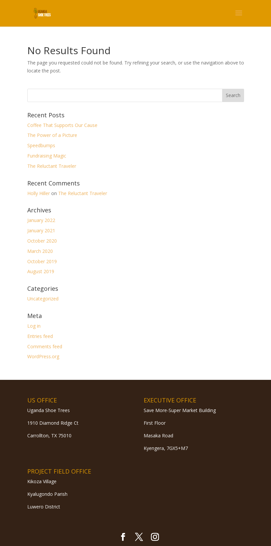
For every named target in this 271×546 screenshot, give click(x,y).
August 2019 (40, 271)
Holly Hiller (38, 193)
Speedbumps (41, 145)
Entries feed (40, 336)
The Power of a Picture (52, 135)
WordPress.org (43, 356)
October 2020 (42, 241)
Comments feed (44, 346)
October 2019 (42, 261)
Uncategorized (43, 298)
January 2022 (41, 220)
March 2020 (40, 251)
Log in (34, 326)
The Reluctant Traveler (51, 166)
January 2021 (41, 230)
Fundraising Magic (46, 156)
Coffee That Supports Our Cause (62, 125)
